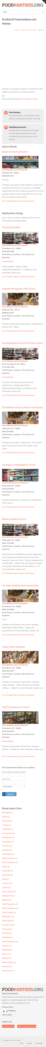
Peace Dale (8, 921)
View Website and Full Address (15, 170)
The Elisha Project (11, 227)
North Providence (10, 908)
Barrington (7, 813)
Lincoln (6, 887)
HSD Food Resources (26, 1026)
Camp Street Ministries (13, 646)
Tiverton (6, 946)
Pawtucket (8, 917)
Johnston (7, 883)
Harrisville (7, 875)
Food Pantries (23, 6)
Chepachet (7, 842)
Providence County (30, 99)
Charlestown (8, 837)
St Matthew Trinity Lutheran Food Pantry (22, 407)
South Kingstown (10, 942)
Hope (5, 879)
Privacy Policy (7, 1007)
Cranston (7, 850)
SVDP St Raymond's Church (16, 707)
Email (4, 262)
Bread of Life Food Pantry (15, 151)
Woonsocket (8, 971)
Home (16, 30)
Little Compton (9, 892)
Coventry (7, 846)
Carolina (6, 825)
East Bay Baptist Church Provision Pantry (22, 343)
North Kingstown (10, 904)
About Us (29, 1043)
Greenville (7, 871)
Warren (6, 954)
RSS (3, 1011)
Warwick (6, 958)
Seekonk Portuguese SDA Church (18, 288)
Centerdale (7, 829)
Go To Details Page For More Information (18, 201)
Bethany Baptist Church (14, 519)
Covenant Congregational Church (18, 464)
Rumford (7, 933)
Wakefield (7, 950)
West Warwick (9, 962)
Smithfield (7, 937)
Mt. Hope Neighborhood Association (20, 585)
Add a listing (7, 1015)
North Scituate (9, 912)
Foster (6, 867)
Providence (8, 925)
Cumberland (8, 854)
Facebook (6, 1011)
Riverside (7, 929)
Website (5, 180)
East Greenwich (9, 858)
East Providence (10, 862)
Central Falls (8, 833)
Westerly (7, 967)
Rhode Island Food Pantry (28, 30)
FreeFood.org (8, 1026)
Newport (6, 900)
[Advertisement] (23, 57)
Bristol (6, 817)
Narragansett (8, 896)
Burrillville (7, 821)
